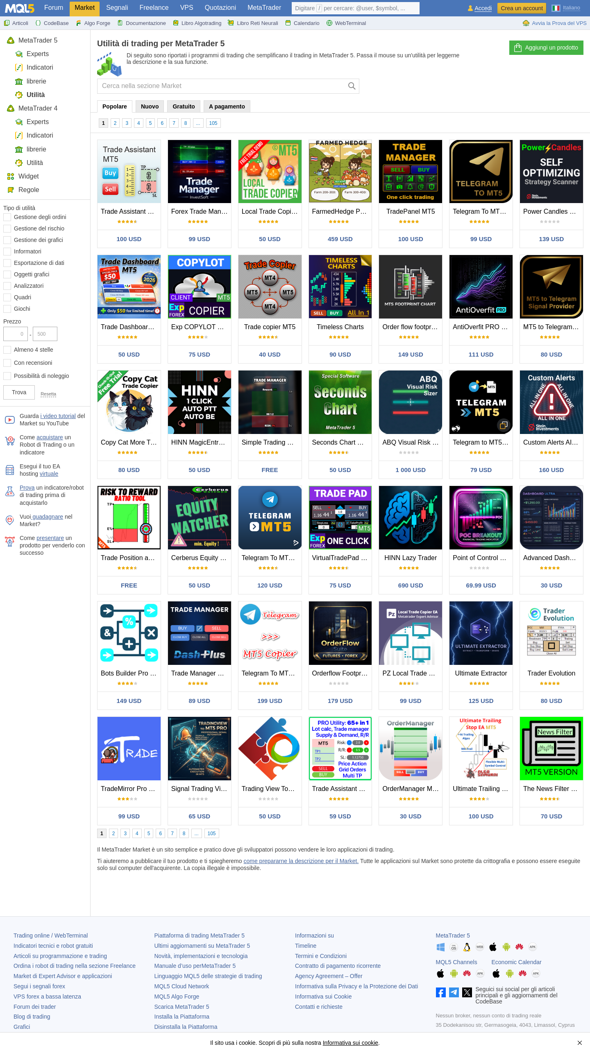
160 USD (551, 469)
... (198, 123)
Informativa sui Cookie (323, 996)
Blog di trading (32, 1016)
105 (213, 123)
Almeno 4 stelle (33, 349)
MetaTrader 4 (32, 108)
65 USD (200, 816)
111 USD (481, 354)
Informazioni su (314, 935)
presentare (50, 538)
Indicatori (34, 67)
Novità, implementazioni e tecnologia (201, 956)
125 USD (481, 700)
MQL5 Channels (456, 962)
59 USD (340, 816)
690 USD (410, 585)
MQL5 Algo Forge (177, 996)
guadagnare (47, 516)
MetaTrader (264, 7)
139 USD (551, 238)
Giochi (22, 308)
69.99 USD (481, 585)
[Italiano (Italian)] (565, 7)
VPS (186, 7)
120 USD (269, 585)
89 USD (200, 700)
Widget (23, 176)
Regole (23, 190)
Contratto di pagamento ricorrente (338, 966)
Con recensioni (33, 362)
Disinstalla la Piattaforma (186, 1027)
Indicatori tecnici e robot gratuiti (53, 945)
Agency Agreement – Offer (329, 976)
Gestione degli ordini (40, 217)
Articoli (15, 23)
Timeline (305, 945)
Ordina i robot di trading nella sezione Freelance (75, 966)
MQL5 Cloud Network (181, 986)
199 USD (269, 700)
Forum (53, 7)
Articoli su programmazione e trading (60, 956)
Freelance (154, 7)
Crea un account (522, 8)
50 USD (270, 238)
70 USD (552, 816)
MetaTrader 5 (32, 40)
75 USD (200, 354)
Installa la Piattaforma (182, 1016)
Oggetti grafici (31, 274)
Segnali (117, 7)
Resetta (48, 393)
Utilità (30, 95)
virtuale (49, 473)
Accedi (483, 8)
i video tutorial (58, 416)
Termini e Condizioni (321, 956)
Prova (27, 487)
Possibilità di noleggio (41, 376)
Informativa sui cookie (350, 1042)
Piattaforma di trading (199, 935)
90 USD (340, 354)
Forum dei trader (35, 1006)
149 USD (410, 354)
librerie (30, 81)
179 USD (340, 700)
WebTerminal (346, 23)
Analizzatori (28, 285)
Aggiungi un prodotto (545, 48)
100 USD (128, 238)
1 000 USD (411, 469)
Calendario (302, 23)
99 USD (200, 238)
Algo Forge (93, 23)
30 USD (552, 585)
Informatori (27, 251)
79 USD (481, 469)
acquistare (49, 437)
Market (85, 7)
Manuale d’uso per (195, 966)
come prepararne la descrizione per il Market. (301, 861)
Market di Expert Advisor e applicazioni (63, 976)
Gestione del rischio (39, 228)
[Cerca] (352, 86)
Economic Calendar (517, 962)
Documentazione (141, 23)
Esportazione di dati (39, 263)
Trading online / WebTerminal (51, 935)
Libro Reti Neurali (253, 23)
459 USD (340, 238)
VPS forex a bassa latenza (47, 996)
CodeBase (52, 23)
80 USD (552, 354)
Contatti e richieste (319, 1006)
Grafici (22, 1027)
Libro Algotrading (197, 23)
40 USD (270, 354)
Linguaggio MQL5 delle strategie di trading (208, 976)
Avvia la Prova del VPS (554, 23)
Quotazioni (220, 7)
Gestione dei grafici (38, 240)
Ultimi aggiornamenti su (202, 945)
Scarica (181, 1006)
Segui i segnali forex (39, 986)
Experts (32, 54)
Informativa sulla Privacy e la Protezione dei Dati (356, 986)
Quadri (22, 297)
